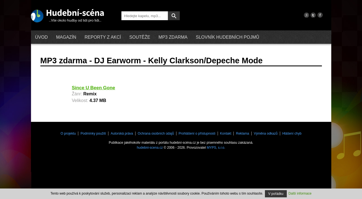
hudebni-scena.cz (150, 148)
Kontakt (225, 133)
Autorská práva (122, 133)
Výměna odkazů (266, 133)
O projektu (68, 133)
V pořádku (275, 194)
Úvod (41, 37)
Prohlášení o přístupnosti (197, 133)
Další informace (299, 193)
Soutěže (139, 37)
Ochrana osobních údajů (156, 133)
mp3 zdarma (172, 37)
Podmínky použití (93, 133)
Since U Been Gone (93, 87)
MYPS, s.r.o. (216, 148)
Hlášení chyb (291, 133)
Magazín (66, 37)
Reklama (242, 133)
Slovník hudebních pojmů (227, 37)
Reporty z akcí (103, 37)
